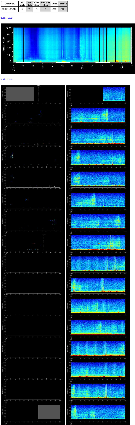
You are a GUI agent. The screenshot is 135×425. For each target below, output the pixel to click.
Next (10, 17)
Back (3, 17)
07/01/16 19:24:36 (10, 9)
